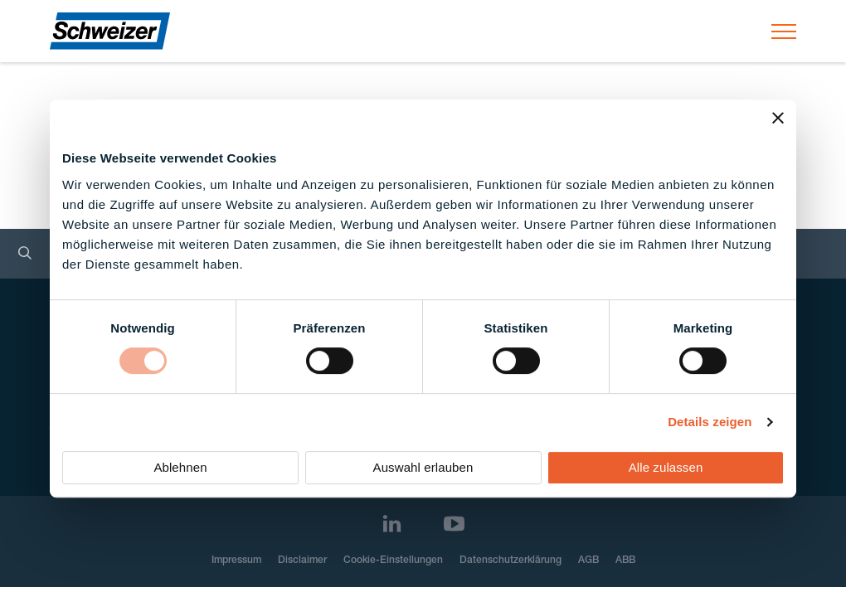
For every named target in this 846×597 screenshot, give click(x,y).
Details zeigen (709, 422)
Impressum (236, 560)
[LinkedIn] (392, 523)
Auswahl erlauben (423, 467)
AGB (588, 560)
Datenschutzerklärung (510, 560)
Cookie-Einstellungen (393, 560)
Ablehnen (180, 467)
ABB (625, 560)
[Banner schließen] (778, 118)
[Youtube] (454, 523)
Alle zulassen (666, 467)
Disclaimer (302, 560)
